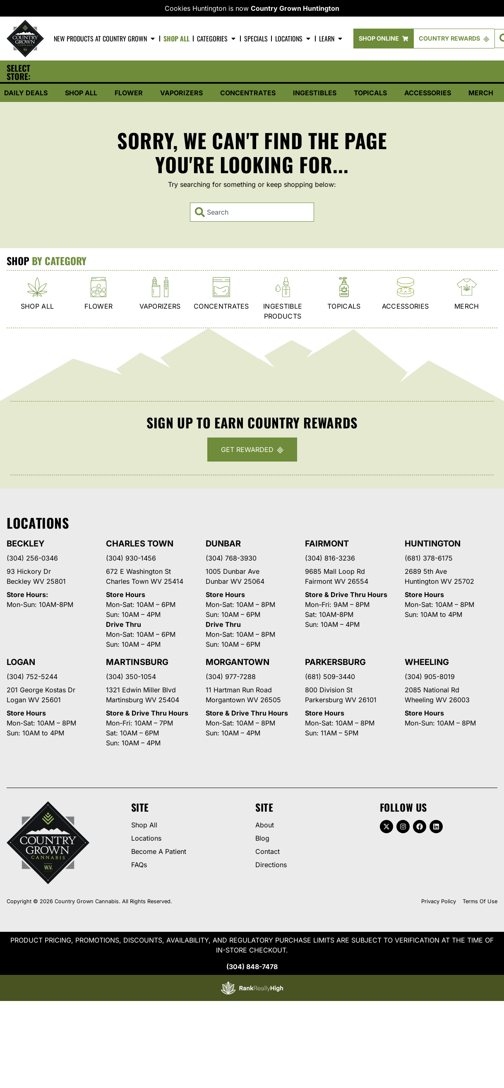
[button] (98, 73)
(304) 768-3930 (231, 559)
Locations (293, 38)
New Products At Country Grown (105, 38)
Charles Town (139, 545)
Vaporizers (181, 94)
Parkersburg (335, 663)
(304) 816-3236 (330, 559)
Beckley (26, 545)
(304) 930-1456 (131, 559)
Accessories (427, 94)
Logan (21, 663)
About (264, 826)
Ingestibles (314, 94)
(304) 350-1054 (131, 678)
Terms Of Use (480, 902)
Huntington (433, 545)
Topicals (370, 94)
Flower (129, 94)
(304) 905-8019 (430, 678)
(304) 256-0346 (32, 559)
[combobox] (252, 213)
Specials (256, 39)
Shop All (176, 39)
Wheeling (427, 663)
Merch (480, 94)
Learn (331, 38)
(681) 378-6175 (429, 559)
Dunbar (223, 545)
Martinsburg (137, 663)
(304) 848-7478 (252, 968)
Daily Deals (26, 94)
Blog (262, 839)
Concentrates (248, 94)
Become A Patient (158, 853)
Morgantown (237, 663)
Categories (217, 38)
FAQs (139, 866)
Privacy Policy (438, 902)
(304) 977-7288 (231, 678)
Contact (267, 853)
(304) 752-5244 (32, 678)
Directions (271, 866)
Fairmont (327, 545)
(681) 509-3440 (330, 678)
